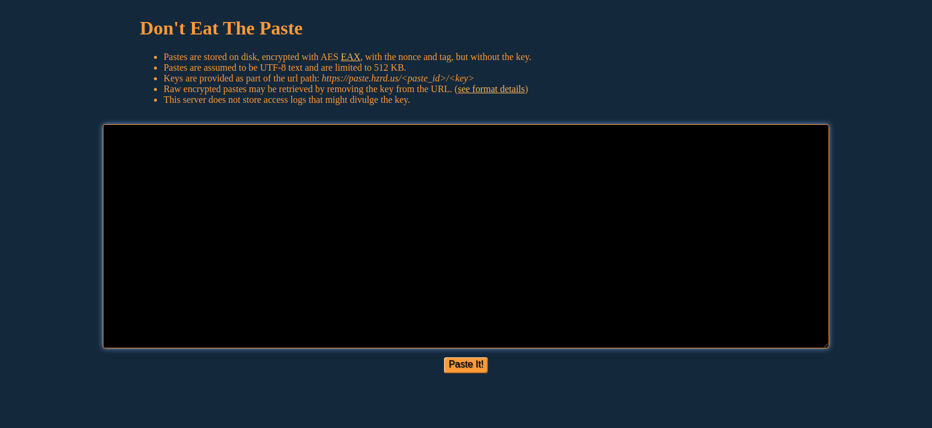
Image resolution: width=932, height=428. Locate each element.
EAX (350, 57)
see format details (491, 89)
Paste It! (466, 364)
